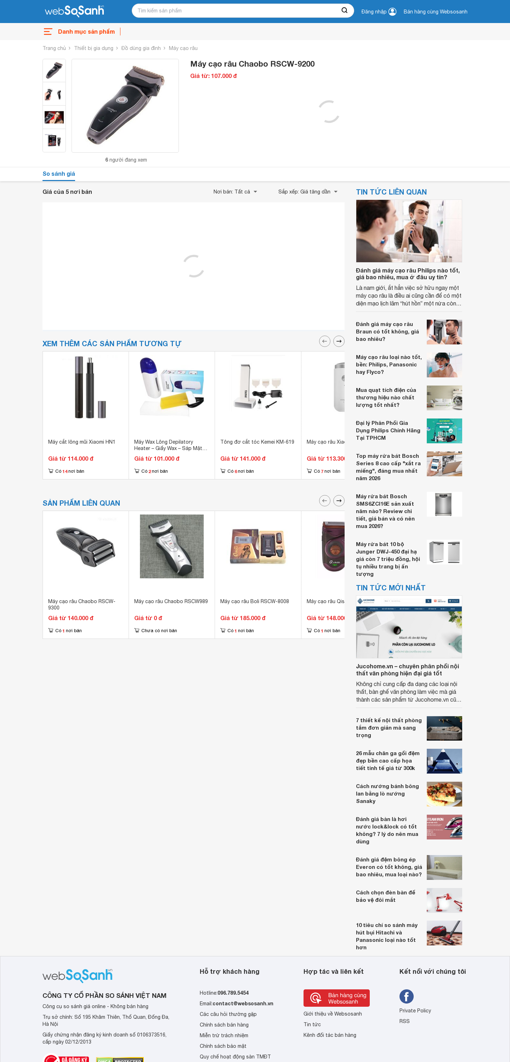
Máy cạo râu (183, 48)
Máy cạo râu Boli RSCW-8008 (254, 601)
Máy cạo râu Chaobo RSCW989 (171, 601)
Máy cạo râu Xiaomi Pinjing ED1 (343, 442)
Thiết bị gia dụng (93, 48)
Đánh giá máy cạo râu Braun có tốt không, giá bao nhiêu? (387, 331)
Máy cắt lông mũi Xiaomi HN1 (81, 442)
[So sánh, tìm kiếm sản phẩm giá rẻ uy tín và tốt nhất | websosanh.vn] (74, 12)
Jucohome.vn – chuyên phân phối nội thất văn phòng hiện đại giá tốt (407, 669)
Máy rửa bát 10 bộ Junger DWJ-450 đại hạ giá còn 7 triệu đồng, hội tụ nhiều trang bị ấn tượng (388, 559)
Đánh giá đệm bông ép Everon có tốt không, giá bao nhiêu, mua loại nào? (389, 866)
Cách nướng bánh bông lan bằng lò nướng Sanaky (387, 793)
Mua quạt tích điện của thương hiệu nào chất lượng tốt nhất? (386, 397)
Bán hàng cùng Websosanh (436, 12)
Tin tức (312, 1024)
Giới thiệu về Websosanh (333, 1014)
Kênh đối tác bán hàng (330, 1035)
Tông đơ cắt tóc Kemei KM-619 (257, 442)
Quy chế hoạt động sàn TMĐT (235, 1057)
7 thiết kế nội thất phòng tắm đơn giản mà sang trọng (389, 727)
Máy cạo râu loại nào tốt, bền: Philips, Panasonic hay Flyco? (389, 364)
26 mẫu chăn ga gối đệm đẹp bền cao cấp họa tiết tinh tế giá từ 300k (388, 760)
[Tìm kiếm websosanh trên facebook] (407, 996)
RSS (405, 1021)
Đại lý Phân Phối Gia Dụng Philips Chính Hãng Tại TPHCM (388, 430)
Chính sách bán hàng (224, 1025)
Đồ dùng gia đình (141, 48)
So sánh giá (58, 173)
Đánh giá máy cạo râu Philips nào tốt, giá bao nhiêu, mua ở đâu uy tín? (408, 273)
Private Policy (415, 1010)
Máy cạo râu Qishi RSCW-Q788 (343, 601)
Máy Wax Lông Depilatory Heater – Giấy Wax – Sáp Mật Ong (168, 448)
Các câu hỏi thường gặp (228, 1014)
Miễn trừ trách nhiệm (224, 1035)
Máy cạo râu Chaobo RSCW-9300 (81, 605)
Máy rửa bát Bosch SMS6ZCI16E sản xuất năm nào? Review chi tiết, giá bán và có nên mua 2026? (385, 511)
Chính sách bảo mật (223, 1046)
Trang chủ (54, 48)
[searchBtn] (345, 10)
